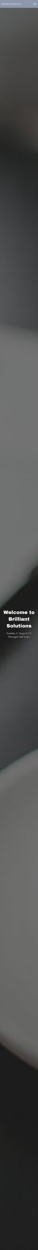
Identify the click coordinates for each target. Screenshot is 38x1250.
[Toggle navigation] (34, 4)
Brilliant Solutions (11, 4)
